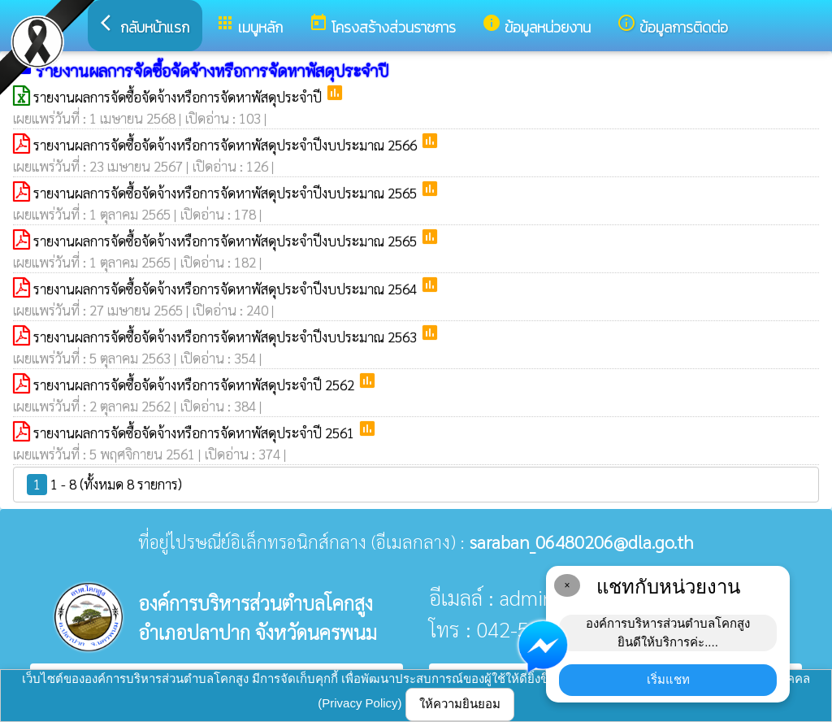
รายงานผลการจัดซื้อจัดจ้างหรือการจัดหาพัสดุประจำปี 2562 (195, 385)
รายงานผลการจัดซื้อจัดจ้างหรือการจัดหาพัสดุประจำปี (179, 97)
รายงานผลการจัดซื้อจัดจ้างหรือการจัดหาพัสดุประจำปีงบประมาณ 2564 (226, 289)
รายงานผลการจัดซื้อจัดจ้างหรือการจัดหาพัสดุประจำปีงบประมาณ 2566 (226, 145)
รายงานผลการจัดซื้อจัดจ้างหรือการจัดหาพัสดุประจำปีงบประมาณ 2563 (226, 337)
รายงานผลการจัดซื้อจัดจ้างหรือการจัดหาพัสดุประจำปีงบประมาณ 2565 (226, 193)
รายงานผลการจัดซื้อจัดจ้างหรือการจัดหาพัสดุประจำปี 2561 (195, 432)
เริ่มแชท (668, 679)
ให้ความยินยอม (459, 704)
